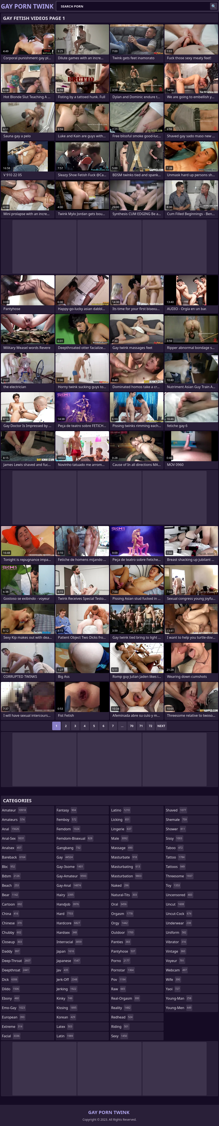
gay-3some (70, 866)
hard (65, 913)
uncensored (179, 895)
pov (119, 979)
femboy (67, 819)
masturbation (126, 876)
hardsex (67, 932)
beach (11, 885)
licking (120, 819)
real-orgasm (125, 998)
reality (121, 1008)
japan (66, 951)
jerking (67, 989)
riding (120, 1026)
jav (63, 970)
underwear (179, 923)
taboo (175, 848)
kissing (67, 1008)
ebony (11, 998)
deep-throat (16, 961)
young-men (179, 1008)
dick (10, 979)
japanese (69, 961)
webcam (177, 970)
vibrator (176, 942)
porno (120, 961)
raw (118, 989)
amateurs (14, 819)
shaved (176, 810)
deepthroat (16, 970)
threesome (180, 876)
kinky (65, 998)
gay (65, 857)
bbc (9, 866)
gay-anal (69, 885)
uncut (175, 904)
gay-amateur (72, 876)
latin (65, 1036)
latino (121, 810)
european (13, 1017)
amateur (14, 810)
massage (122, 848)
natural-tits (124, 895)
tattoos (176, 866)
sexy (119, 1036)
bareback (14, 857)
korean (66, 1017)
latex (65, 1026)
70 (131, 726)
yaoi (173, 989)
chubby (12, 932)
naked (120, 885)
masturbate (124, 857)
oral (119, 904)
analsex (12, 848)
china (10, 913)
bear (10, 895)
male (120, 838)
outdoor (123, 932)
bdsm (11, 876)
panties (121, 942)
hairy (66, 895)
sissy (174, 838)
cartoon (12, 904)
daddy (11, 951)
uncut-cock (179, 913)
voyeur (175, 961)
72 (150, 726)
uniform (176, 932)
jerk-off (67, 979)
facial (11, 1036)
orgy (120, 923)
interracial (70, 942)
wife (173, 979)
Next (161, 726)
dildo (11, 989)
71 (141, 726)
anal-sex (13, 838)
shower (176, 829)
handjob (68, 904)
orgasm (122, 913)
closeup (12, 942)
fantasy (67, 810)
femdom (68, 829)
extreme (12, 1026)
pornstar (123, 970)
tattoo (176, 857)
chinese (12, 923)
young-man (179, 998)
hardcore (69, 923)
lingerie (121, 829)
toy (173, 885)
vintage (176, 951)
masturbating (126, 866)
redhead (122, 1017)
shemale (177, 819)
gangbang (69, 848)
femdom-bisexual (75, 838)
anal (11, 829)
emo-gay (14, 1008)
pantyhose (123, 951)
